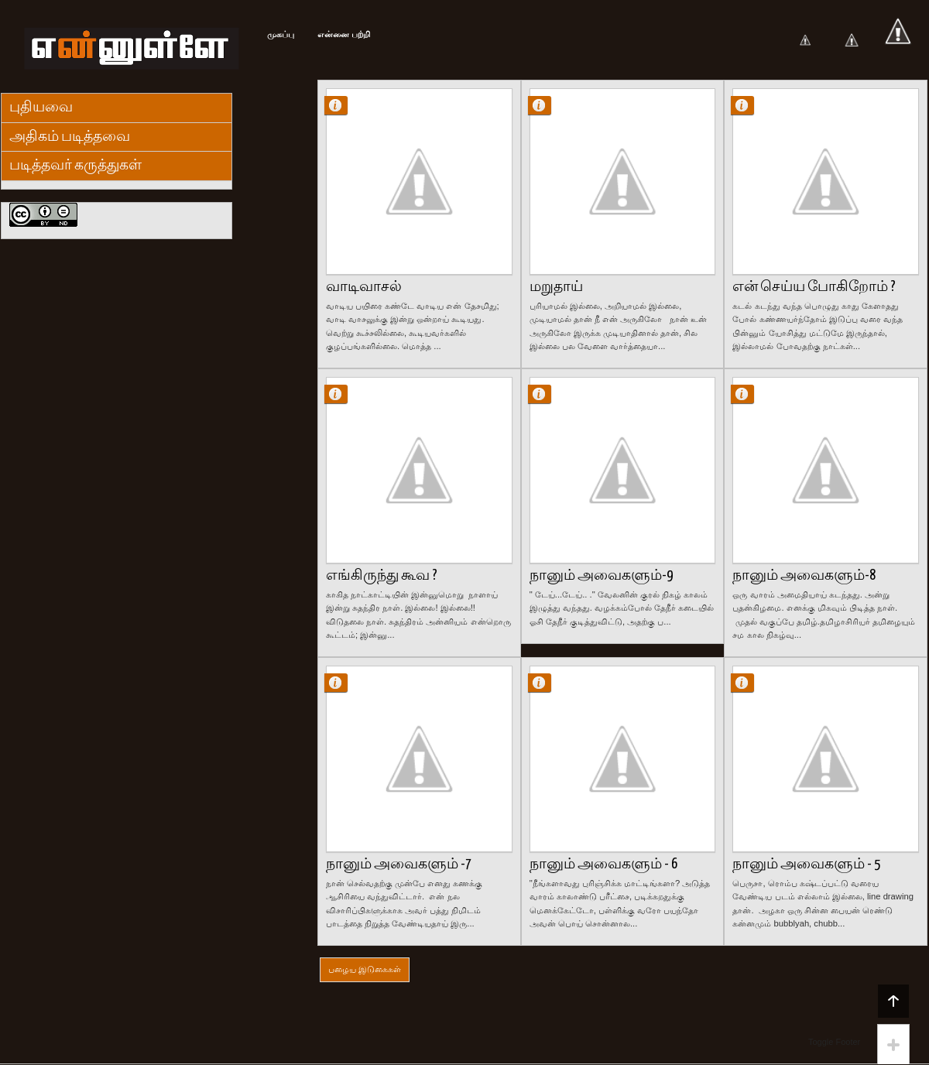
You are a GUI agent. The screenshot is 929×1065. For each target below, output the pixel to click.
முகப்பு (280, 34)
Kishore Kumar (342, 105)
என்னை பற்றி (343, 34)
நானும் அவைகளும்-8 (804, 576)
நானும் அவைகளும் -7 (398, 865)
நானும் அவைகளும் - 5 (806, 865)
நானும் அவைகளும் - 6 (603, 865)
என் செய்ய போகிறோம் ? (814, 287)
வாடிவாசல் (364, 287)
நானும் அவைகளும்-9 (601, 576)
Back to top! (893, 1000)
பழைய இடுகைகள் (364, 969)
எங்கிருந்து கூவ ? (381, 576)
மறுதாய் (556, 287)
